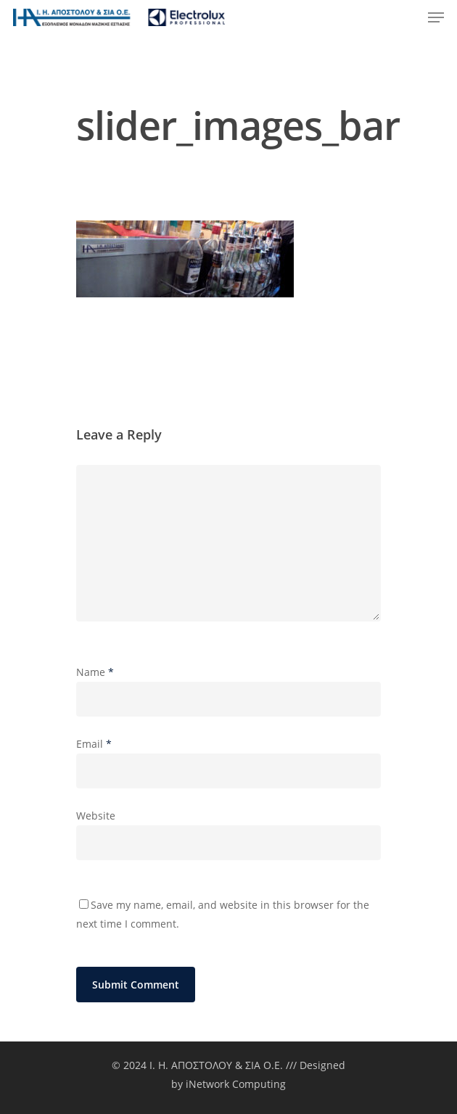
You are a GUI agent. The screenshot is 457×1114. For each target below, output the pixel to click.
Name (95, 672)
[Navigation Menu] (436, 17)
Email (94, 744)
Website (95, 815)
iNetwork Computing (236, 1084)
